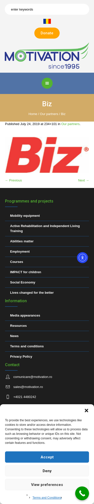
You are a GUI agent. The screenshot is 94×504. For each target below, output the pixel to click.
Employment (20, 251)
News (14, 336)
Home (33, 114)
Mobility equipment (25, 216)
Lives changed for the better (32, 292)
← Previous (13, 180)
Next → (83, 180)
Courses (16, 262)
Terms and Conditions (46, 497)
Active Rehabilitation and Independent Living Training (45, 228)
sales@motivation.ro (28, 387)
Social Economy (22, 282)
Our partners (49, 114)
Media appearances (25, 315)
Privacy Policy (21, 356)
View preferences (47, 484)
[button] (86, 410)
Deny (47, 471)
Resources (18, 326)
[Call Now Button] (82, 493)
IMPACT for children (25, 272)
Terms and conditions (27, 346)
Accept (47, 457)
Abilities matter (22, 241)
